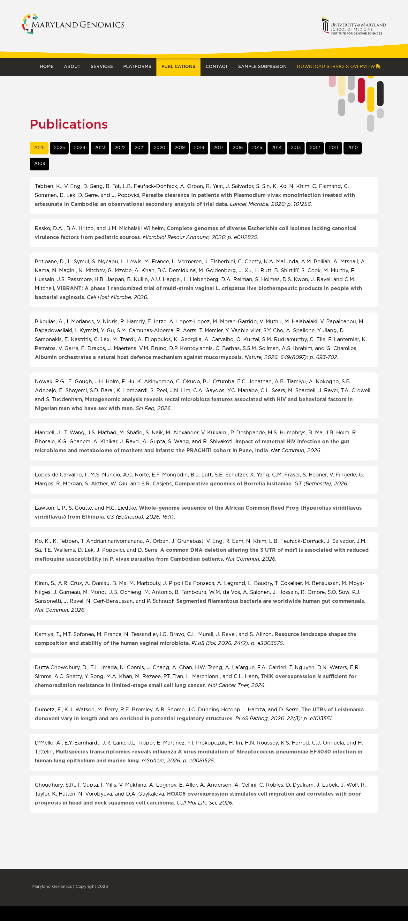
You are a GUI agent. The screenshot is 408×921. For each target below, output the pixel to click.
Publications (178, 67)
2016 (238, 148)
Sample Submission (262, 67)
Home (47, 67)
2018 (199, 148)
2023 (99, 148)
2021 (140, 148)
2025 (59, 148)
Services (102, 67)
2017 (218, 148)
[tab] (39, 148)
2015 (257, 148)
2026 (39, 148)
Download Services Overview (339, 66)
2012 (315, 148)
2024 (79, 148)
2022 (120, 148)
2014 (276, 148)
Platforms (137, 67)
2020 (159, 148)
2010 (352, 148)
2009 (39, 164)
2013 (296, 148)
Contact (217, 67)
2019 (180, 148)
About (72, 67)
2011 (333, 148)
